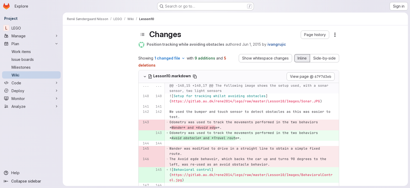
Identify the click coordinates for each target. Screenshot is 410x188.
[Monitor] (31, 98)
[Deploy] (31, 90)
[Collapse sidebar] (31, 181)
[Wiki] (31, 75)
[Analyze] (31, 106)
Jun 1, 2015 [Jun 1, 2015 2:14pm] (280, 44)
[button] (343, 35)
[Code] (31, 82)
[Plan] (31, 43)
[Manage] (31, 35)
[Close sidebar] (72, 32)
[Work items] (31, 51)
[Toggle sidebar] (171, 34)
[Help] (31, 173)
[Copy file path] (223, 76)
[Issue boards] (31, 59)
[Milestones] (31, 67)
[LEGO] (31, 28)
